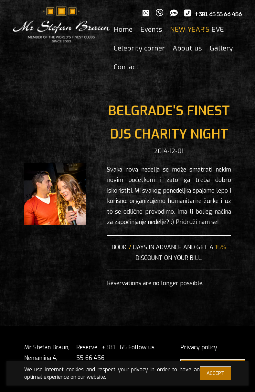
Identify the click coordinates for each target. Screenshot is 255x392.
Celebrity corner (139, 48)
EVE (197, 29)
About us (187, 48)
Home (123, 29)
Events (151, 29)
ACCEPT (215, 373)
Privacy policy (198, 347)
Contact (126, 67)
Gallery (221, 48)
